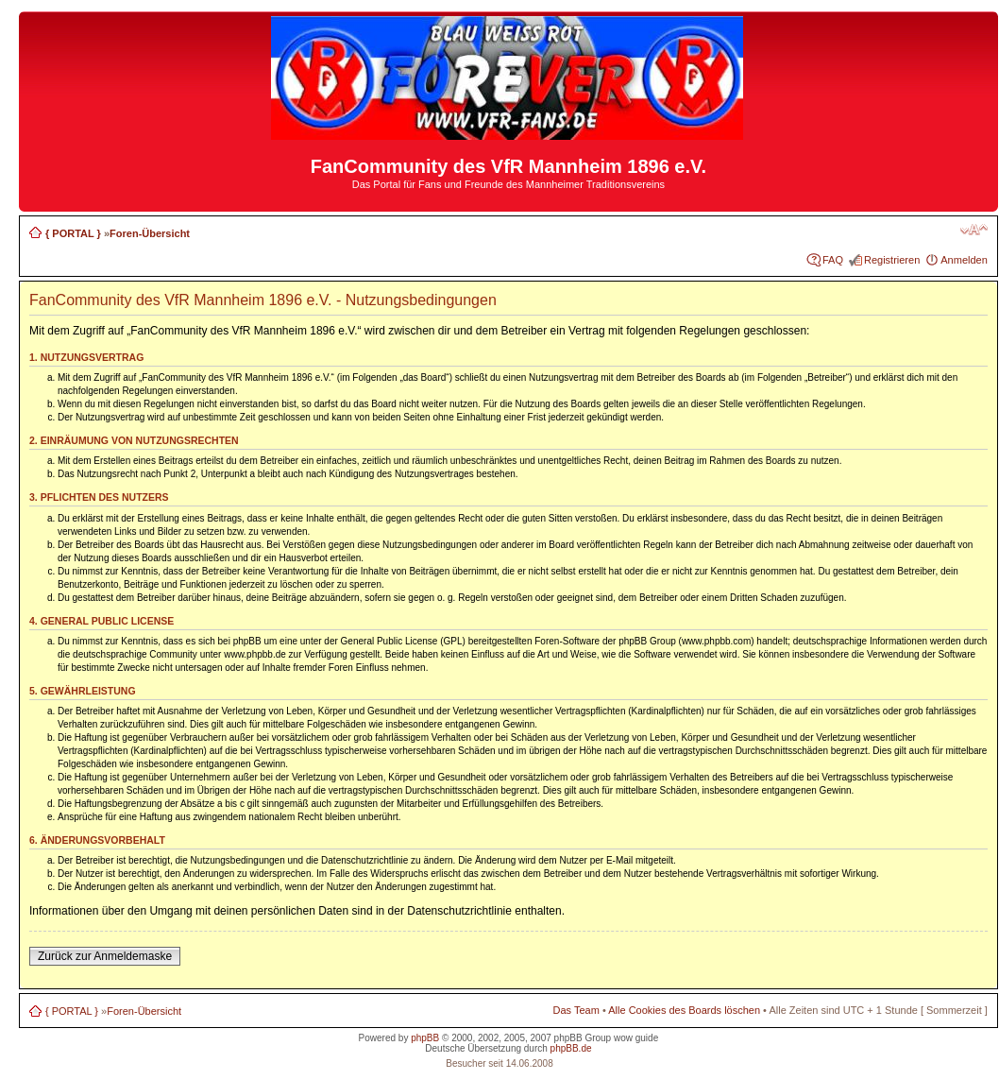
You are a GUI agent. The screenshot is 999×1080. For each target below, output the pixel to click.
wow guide (636, 1038)
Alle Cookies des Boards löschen (684, 1010)
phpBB (425, 1038)
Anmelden (964, 260)
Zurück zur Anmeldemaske (105, 956)
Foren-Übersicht (150, 233)
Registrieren (892, 260)
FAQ (832, 260)
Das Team (576, 1010)
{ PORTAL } (73, 233)
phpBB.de (571, 1048)
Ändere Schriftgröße (974, 229)
